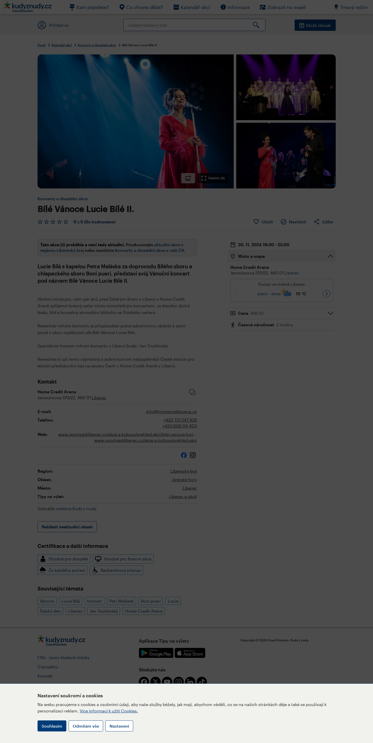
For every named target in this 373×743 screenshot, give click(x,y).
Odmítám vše (86, 725)
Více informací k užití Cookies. (109, 710)
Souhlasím (52, 725)
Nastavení (119, 725)
